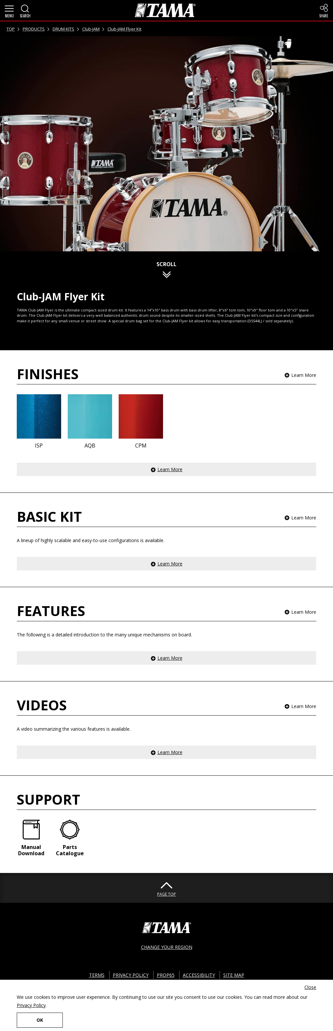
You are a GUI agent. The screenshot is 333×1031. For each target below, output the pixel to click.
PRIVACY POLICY (131, 975)
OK (39, 1020)
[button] (9, 10)
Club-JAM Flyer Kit (124, 29)
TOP (11, 29)
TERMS (97, 975)
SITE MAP (233, 975)
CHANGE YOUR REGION (166, 947)
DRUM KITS (63, 29)
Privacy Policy (31, 1005)
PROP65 (166, 975)
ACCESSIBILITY (199, 975)
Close (310, 987)
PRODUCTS (34, 29)
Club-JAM (91, 29)
